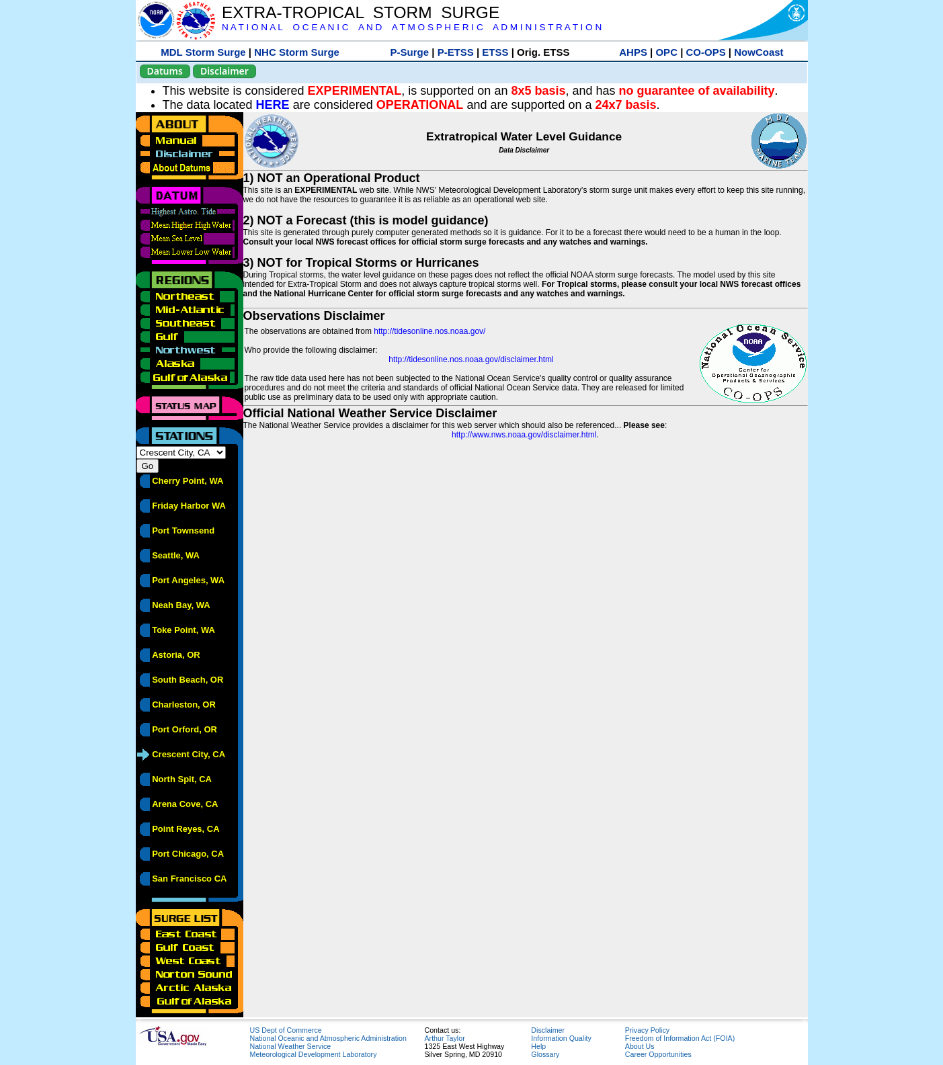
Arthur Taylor (445, 1038)
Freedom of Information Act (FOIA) (680, 1038)
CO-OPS (706, 52)
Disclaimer (224, 71)
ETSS (495, 52)
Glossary (545, 1054)
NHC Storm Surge (296, 52)
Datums (165, 71)
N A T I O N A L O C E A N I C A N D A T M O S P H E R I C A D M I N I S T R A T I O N (412, 27)
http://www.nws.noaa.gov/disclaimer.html (524, 434)
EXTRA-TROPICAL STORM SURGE (360, 12)
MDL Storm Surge (203, 52)
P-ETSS (456, 52)
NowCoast (758, 52)
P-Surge (410, 52)
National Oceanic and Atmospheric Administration (328, 1038)
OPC (666, 52)
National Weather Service (290, 1046)
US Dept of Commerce (286, 1030)
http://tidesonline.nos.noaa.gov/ (429, 331)
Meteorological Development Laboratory (313, 1054)
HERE (273, 105)
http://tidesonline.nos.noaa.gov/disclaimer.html (470, 359)
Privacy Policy (647, 1030)
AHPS (633, 52)
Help (538, 1046)
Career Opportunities (658, 1054)
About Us (640, 1046)
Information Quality (561, 1038)
